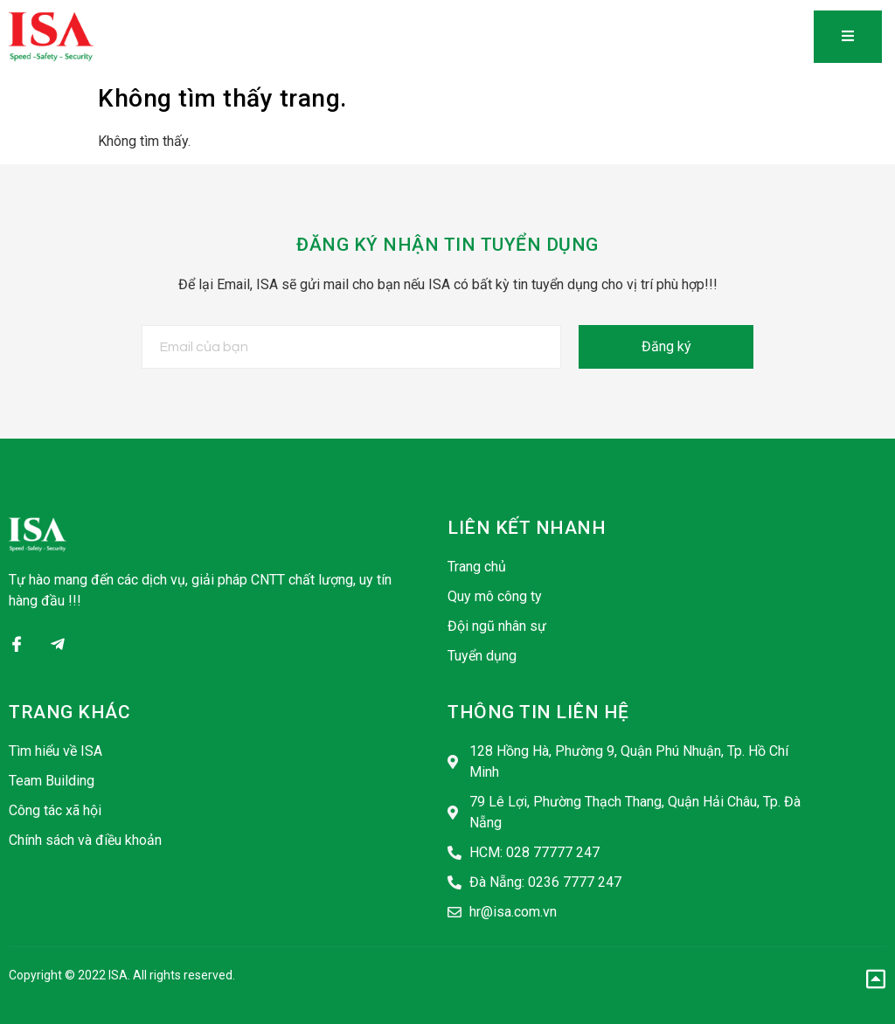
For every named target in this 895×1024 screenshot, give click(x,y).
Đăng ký (666, 346)
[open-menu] (848, 36)
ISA (118, 975)
